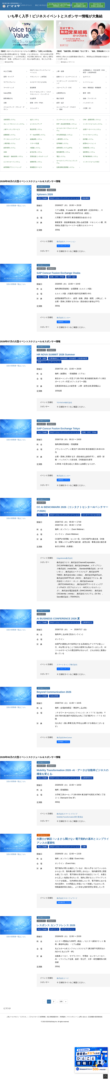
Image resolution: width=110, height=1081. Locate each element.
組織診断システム (36, 139)
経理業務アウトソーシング (12, 167)
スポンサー (41, 190)
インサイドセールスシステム (92, 124)
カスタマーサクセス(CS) (38, 82)
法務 (5, 103)
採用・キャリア (9, 77)
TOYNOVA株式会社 (65, 402)
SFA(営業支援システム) (64, 135)
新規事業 (33, 87)
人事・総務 (60, 71)
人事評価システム (9, 143)
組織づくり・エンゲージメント (66, 77)
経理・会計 (60, 103)
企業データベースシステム (92, 129)
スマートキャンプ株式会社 (68, 664)
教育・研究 (86, 93)
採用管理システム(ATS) (64, 148)
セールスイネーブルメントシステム (66, 129)
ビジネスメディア (36, 124)
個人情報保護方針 (52, 1016)
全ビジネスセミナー (42, 5)
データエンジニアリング (12, 139)
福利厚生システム (89, 152)
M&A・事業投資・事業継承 (92, 87)
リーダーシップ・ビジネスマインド (66, 82)
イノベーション (88, 82)
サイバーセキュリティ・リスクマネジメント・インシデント (40, 93)
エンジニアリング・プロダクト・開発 (66, 108)
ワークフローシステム (90, 135)
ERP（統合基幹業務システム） (66, 124)
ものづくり (86, 77)
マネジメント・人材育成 (38, 77)
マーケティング (9, 87)
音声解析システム (62, 143)
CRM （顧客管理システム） (92, 119)
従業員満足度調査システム (65, 167)
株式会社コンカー (64, 317)
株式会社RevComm (65, 737)
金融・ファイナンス (89, 98)
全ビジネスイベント (24, 5)
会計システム (34, 119)
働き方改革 (60, 98)
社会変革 (33, 98)
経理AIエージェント (89, 143)
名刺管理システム (9, 119)
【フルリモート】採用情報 (37, 1016)
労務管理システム (89, 148)
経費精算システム (9, 135)
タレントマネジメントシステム (14, 124)
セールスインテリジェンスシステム (66, 162)
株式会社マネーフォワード (68, 897)
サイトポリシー (72, 1016)
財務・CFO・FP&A (36, 103)
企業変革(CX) (61, 93)
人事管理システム (62, 139)
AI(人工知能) (8, 71)
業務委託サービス (36, 167)
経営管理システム (9, 148)
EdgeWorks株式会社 (65, 558)
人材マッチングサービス (12, 129)
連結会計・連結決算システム (13, 156)
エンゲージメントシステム (65, 119)
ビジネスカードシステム (12, 162)
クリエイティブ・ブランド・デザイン (14, 108)
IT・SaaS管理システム (37, 135)
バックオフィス (88, 103)
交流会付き (51, 190)
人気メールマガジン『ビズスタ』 (17, 1016)
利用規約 (63, 1016)
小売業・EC (87, 108)
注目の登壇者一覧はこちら (16, 206)
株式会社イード (63, 977)
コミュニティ (34, 108)
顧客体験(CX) (8, 98)
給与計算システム (36, 152)
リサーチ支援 (34, 143)
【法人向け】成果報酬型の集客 (80, 5)
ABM (5, 152)
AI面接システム (35, 148)
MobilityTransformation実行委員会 (70, 816)
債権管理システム (36, 162)
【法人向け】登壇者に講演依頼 (97, 5)
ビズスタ (7, 1008)
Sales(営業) (7, 93)
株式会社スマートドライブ (68, 813)
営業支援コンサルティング (39, 156)
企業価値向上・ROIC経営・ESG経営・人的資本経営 (94, 71)
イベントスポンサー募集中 (62, 5)
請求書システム (88, 139)
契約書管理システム (63, 152)
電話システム (60, 156)
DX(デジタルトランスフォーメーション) (40, 71)
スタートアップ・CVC (64, 87)
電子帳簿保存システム (90, 156)
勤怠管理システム (36, 129)
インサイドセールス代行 (91, 162)
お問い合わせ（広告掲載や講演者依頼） (91, 1016)
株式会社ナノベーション (67, 241)
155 (61, 1001)
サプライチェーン (9, 82)
